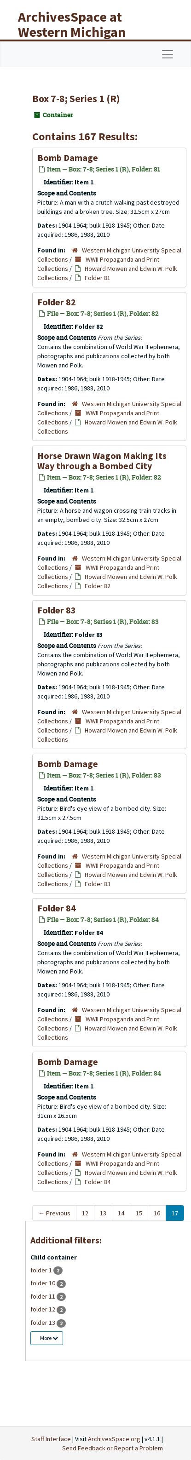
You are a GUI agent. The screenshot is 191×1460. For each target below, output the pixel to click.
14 (121, 1213)
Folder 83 (56, 610)
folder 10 (43, 1283)
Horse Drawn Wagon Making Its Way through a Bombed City (102, 460)
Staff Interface (51, 1439)
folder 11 (43, 1296)
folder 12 (43, 1309)
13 (103, 1213)
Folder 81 (97, 278)
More (49, 1337)
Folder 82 (56, 302)
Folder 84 (56, 908)
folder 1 (41, 1270)
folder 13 (43, 1322)
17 (175, 1213)
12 (85, 1213)
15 (139, 1213)
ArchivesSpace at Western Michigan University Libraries (78, 32)
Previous (54, 1213)
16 (157, 1213)
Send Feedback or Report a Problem (112, 1448)
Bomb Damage (67, 157)
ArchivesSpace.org (114, 1439)
